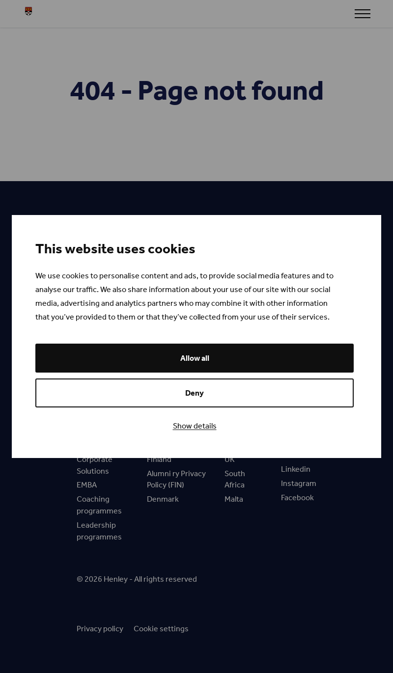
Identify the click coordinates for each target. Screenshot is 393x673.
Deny (194, 393)
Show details (195, 426)
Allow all (194, 358)
